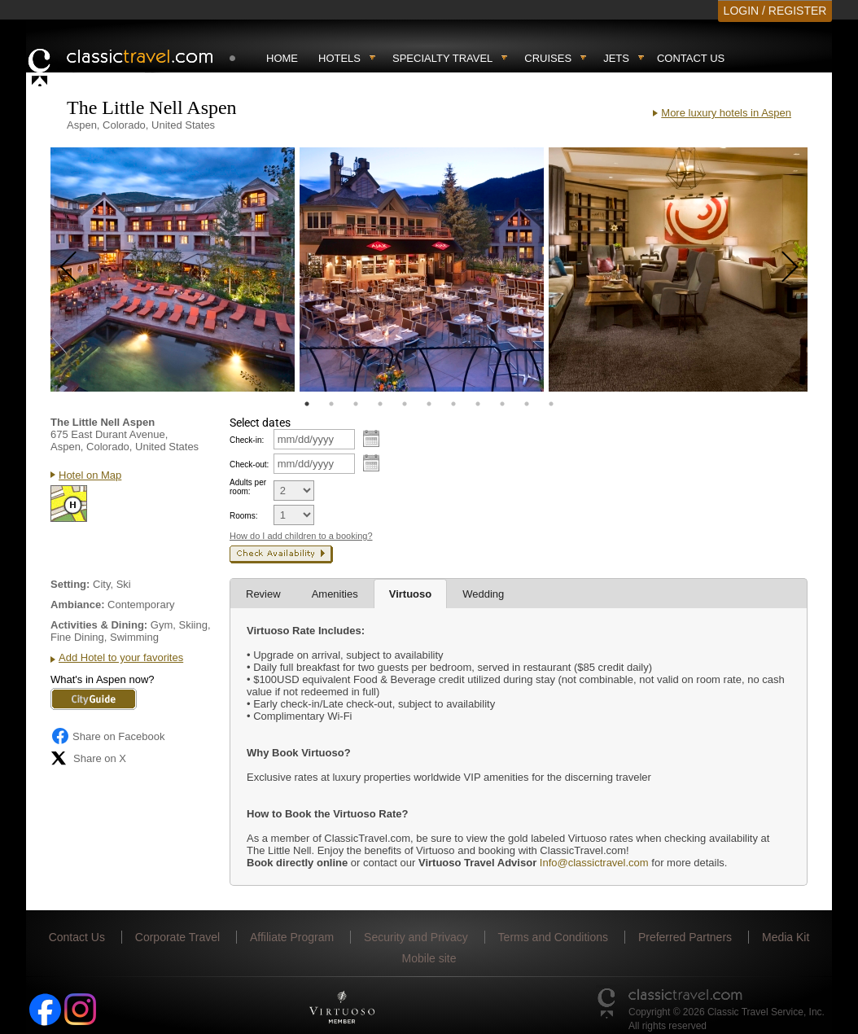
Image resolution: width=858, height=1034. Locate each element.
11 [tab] (551, 404)
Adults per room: (248, 487)
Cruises (547, 58)
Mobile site (429, 958)
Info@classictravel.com (594, 863)
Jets (616, 58)
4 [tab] (380, 404)
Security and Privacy (416, 937)
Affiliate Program (292, 937)
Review (263, 594)
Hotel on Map (90, 475)
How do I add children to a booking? (301, 536)
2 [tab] (331, 404)
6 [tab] (429, 404)
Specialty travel (442, 58)
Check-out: (249, 464)
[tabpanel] (172, 269)
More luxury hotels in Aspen (726, 113)
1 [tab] (307, 404)
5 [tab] (404, 404)
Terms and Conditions (553, 937)
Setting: (70, 584)
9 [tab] (502, 404)
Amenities (335, 594)
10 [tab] (527, 404)
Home (282, 58)
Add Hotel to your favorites (121, 657)
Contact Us (690, 58)
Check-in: (247, 440)
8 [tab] (478, 404)
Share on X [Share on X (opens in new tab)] (88, 758)
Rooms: (243, 515)
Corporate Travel (177, 937)
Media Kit (785, 937)
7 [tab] (453, 404)
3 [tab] (356, 404)
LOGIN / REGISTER (775, 10)
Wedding (483, 594)
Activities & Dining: (98, 625)
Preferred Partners (685, 937)
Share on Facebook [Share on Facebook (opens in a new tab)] (107, 736)
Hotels (339, 58)
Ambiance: (77, 604)
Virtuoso (410, 594)
